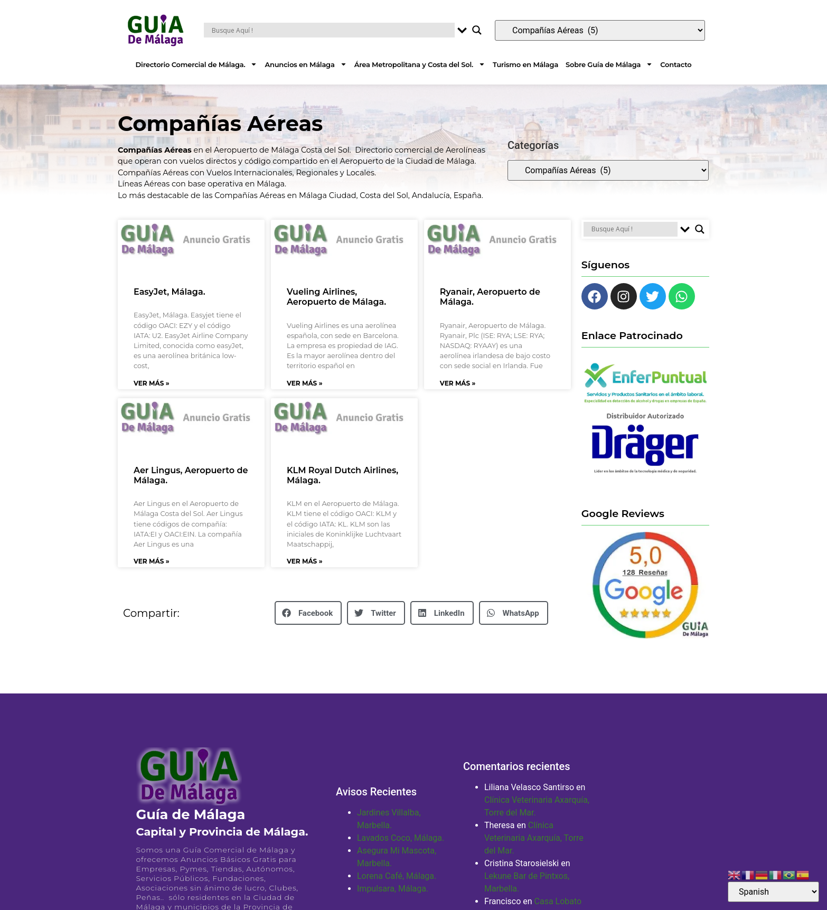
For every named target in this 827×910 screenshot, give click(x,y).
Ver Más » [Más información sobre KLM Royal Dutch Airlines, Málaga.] (305, 561)
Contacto (675, 64)
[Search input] (332, 30)
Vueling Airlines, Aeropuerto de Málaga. (336, 297)
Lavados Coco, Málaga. (400, 838)
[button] (308, 613)
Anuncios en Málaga (305, 64)
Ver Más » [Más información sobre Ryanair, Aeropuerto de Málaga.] (458, 383)
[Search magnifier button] (476, 30)
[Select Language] (773, 891)
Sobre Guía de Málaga (609, 64)
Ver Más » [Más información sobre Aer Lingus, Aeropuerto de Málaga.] (152, 561)
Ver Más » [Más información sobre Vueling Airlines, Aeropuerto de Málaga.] (305, 383)
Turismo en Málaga (525, 64)
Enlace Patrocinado (632, 335)
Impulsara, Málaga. (392, 889)
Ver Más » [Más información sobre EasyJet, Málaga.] (152, 383)
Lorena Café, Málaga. (396, 876)
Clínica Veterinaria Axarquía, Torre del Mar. (534, 838)
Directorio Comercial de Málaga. (197, 64)
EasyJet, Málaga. (169, 292)
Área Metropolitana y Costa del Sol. (419, 64)
